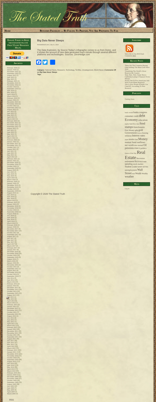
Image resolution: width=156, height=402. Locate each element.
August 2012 (11, 316)
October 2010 (12, 358)
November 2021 (12, 145)
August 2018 (11, 214)
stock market (138, 164)
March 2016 (11, 261)
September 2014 (12, 276)
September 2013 (12, 293)
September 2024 (12, 89)
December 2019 (12, 185)
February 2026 (12, 68)
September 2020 (12, 168)
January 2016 (11, 263)
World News (98, 70)
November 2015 (12, 265)
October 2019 (12, 189)
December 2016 (12, 251)
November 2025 (12, 71)
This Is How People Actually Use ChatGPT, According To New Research (136, 86)
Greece (139, 133)
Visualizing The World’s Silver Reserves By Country (135, 72)
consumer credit (132, 116)
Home (8, 30)
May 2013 (10, 299)
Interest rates (138, 135)
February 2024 (12, 98)
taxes (140, 166)
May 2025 (10, 79)
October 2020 (12, 166)
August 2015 (11, 270)
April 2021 (11, 157)
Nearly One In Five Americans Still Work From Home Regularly (137, 81)
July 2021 (10, 151)
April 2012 (11, 323)
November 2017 (12, 231)
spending (129, 164)
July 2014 (10, 278)
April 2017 (11, 244)
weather (129, 176)
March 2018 (11, 223)
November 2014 (12, 272)
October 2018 (12, 210)
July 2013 (10, 297)
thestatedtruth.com (43, 44)
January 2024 (11, 100)
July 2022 (10, 130)
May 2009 (10, 390)
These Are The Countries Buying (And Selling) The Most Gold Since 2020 (137, 67)
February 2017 (12, 248)
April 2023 (11, 117)
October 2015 (12, 267)
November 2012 (12, 310)
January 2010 (11, 375)
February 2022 (12, 140)
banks (136, 112)
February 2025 (12, 81)
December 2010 (12, 354)
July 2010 (10, 363)
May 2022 (10, 134)
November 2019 (12, 187)
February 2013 (12, 305)
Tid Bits (78, 70)
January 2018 (11, 227)
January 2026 (11, 70)
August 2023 (11, 109)
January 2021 (11, 161)
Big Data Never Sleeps (50, 40)
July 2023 (10, 111)
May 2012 (10, 322)
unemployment (131, 170)
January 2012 (11, 329)
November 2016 (12, 253)
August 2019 (11, 193)
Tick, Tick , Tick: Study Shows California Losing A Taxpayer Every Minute (137, 77)
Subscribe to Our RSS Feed (134, 53)
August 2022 (11, 128)
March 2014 (11, 282)
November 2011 (12, 333)
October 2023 (12, 106)
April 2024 (11, 94)
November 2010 (12, 356)
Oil (145, 145)
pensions (129, 148)
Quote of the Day (130, 153)
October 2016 (12, 255)
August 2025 (11, 75)
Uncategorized (87, 70)
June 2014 (10, 280)
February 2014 (12, 284)
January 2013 (11, 306)
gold (141, 130)
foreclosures (138, 127)
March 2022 (11, 138)
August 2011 (11, 339)
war (133, 174)
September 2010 (12, 359)
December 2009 (12, 377)
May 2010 (10, 367)
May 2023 (10, 115)
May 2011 (10, 344)
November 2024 (12, 85)
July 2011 (10, 341)
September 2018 (12, 212)
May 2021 (10, 155)
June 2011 (10, 342)
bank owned (129, 112)
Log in (127, 188)
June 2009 (10, 388)
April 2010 (11, 369)
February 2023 (12, 121)
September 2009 (12, 382)
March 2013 (11, 303)
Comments (130, 56)
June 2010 (10, 365)
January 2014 (11, 286)
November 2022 (12, 125)
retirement (129, 161)
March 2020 (11, 179)
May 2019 (10, 198)
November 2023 (12, 104)
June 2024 (10, 90)
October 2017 (12, 233)
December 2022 (12, 123)
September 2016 (12, 257)
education (142, 120)
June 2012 (10, 320)
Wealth (138, 173)
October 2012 (12, 312)
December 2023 (12, 102)
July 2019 (10, 195)
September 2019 (12, 191)
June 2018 (10, 217)
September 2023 (12, 107)
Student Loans (131, 166)
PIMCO (137, 148)
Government (131, 133)
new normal (138, 145)
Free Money (130, 130)
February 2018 (12, 225)
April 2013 (11, 301)
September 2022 (12, 126)
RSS (11, 400)
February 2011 (12, 350)
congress (143, 112)
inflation (128, 136)
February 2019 (12, 202)
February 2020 (12, 181)
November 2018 (12, 208)
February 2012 (12, 327)
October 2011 (12, 335)
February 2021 (12, 159)
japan (126, 139)
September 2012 (12, 314)
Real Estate (135, 155)
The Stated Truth (10, 3)
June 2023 (10, 113)
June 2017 (10, 240)
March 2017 (11, 246)
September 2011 (12, 337)
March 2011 (11, 348)
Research (61, 70)
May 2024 (10, 92)
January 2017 (11, 250)
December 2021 (12, 143)
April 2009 (11, 392)
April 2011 (11, 346)
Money (143, 139)
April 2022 (11, 136)
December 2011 (12, 331)
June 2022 (10, 132)
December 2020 (12, 162)
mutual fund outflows (135, 142)
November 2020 (12, 164)
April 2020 (11, 178)
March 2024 (11, 96)
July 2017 (10, 238)
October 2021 (12, 147)
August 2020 (11, 170)
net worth (129, 145)
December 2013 (12, 287)
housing (145, 133)
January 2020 (11, 183)
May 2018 (10, 219)
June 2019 (10, 197)
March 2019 (11, 200)
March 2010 (11, 371)
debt (142, 116)
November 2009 (12, 378)
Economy (131, 120)
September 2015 (12, 269)
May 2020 (10, 176)
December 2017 (12, 229)
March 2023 (11, 119)
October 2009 (12, 380)
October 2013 (12, 291)
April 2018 (11, 221)
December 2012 (12, 308)
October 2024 (12, 87)
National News (50, 70)
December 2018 (12, 206)
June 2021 (10, 153)
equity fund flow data (132, 124)
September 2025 (12, 73)
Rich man (142, 162)
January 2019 (11, 204)
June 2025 (10, 77)
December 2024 (12, 83)
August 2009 (11, 384)
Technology (70, 70)
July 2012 (10, 318)
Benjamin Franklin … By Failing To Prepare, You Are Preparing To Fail (79, 30)
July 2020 (10, 172)
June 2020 (10, 174)
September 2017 (12, 234)
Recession (140, 158)
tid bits (145, 167)
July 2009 (10, 386)
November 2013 (12, 289)
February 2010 (12, 373)
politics (144, 148)
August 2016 (11, 259)
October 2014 (12, 274)
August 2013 (11, 295)
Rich (137, 161)
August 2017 (11, 236)
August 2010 (11, 361)
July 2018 (10, 215)
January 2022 (11, 142)
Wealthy (145, 174)
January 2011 (11, 352)
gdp (136, 130)
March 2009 (11, 394)
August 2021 (11, 149)
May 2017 (10, 242)
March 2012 (11, 325)
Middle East (133, 139)
